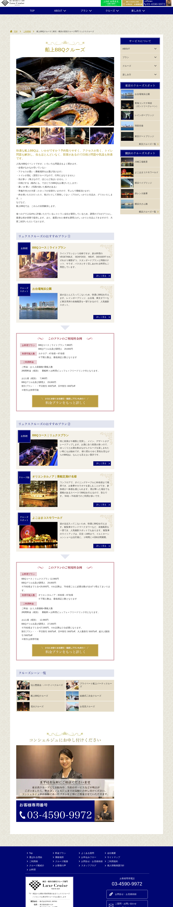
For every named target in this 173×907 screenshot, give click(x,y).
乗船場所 (59, 857)
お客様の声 (60, 865)
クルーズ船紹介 (36, 865)
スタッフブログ (88, 865)
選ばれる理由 (35, 857)
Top (31, 853)
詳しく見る (101, 276)
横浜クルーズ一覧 (147, 211)
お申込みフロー (88, 857)
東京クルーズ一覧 (147, 144)
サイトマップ (113, 857)
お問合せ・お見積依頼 (92, 861)
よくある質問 (87, 853)
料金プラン (60, 853)
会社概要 (111, 853)
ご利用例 (27, 31)
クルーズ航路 (61, 861)
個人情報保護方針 (115, 865)
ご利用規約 (112, 861)
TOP (32, 10)
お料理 (32, 869)
